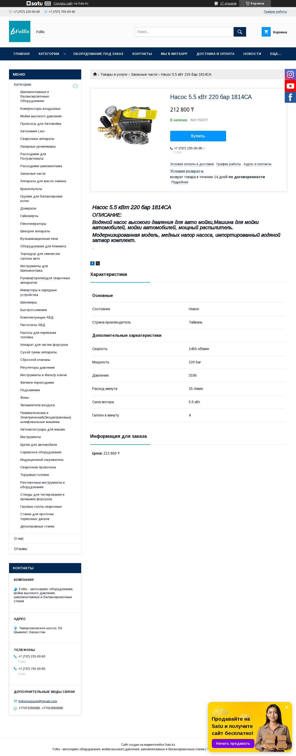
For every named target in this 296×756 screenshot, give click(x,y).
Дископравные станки (37, 526)
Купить (198, 136)
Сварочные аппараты (37, 139)
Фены (24, 397)
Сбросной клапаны (35, 360)
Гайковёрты (29, 216)
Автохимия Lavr (32, 131)
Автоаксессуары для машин (42, 429)
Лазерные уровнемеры (38, 146)
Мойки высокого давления (41, 116)
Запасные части (144, 74)
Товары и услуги (113, 74)
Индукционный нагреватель (42, 460)
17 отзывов (228, 3)
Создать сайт (63, 3)
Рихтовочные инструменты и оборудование (42, 485)
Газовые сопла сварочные (41, 506)
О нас (19, 538)
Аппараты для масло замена (43, 181)
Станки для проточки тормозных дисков (37, 516)
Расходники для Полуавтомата (33, 156)
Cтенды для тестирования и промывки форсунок (42, 497)
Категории (49, 54)
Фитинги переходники (37, 382)
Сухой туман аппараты (38, 352)
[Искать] (240, 32)
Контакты (142, 54)
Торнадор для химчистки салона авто (40, 256)
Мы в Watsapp (174, 54)
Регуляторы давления (37, 367)
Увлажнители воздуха (37, 405)
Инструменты (30, 437)
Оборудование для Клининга (43, 246)
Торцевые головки (34, 475)
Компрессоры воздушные (40, 109)
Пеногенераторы (33, 224)
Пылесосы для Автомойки (40, 124)
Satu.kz (170, 744)
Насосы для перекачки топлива (38, 335)
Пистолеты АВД (32, 325)
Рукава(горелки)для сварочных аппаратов (45, 280)
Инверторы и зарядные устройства (38, 292)
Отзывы (20, 549)
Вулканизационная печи (39, 239)
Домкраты (28, 208)
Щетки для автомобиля (38, 445)
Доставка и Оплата (215, 54)
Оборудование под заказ (98, 54)
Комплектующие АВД (36, 317)
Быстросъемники (33, 310)
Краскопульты (31, 189)
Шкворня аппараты (35, 231)
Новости (252, 54)
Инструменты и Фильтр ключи (43, 375)
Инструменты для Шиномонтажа (34, 268)
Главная (22, 54)
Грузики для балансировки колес (41, 198)
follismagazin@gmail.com (38, 701)
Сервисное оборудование (40, 452)
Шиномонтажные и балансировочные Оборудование (34, 96)
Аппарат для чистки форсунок (44, 345)
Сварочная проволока (38, 467)
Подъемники (30, 390)
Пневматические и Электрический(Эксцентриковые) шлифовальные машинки (45, 417)
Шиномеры (28, 302)
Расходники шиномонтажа (41, 166)
